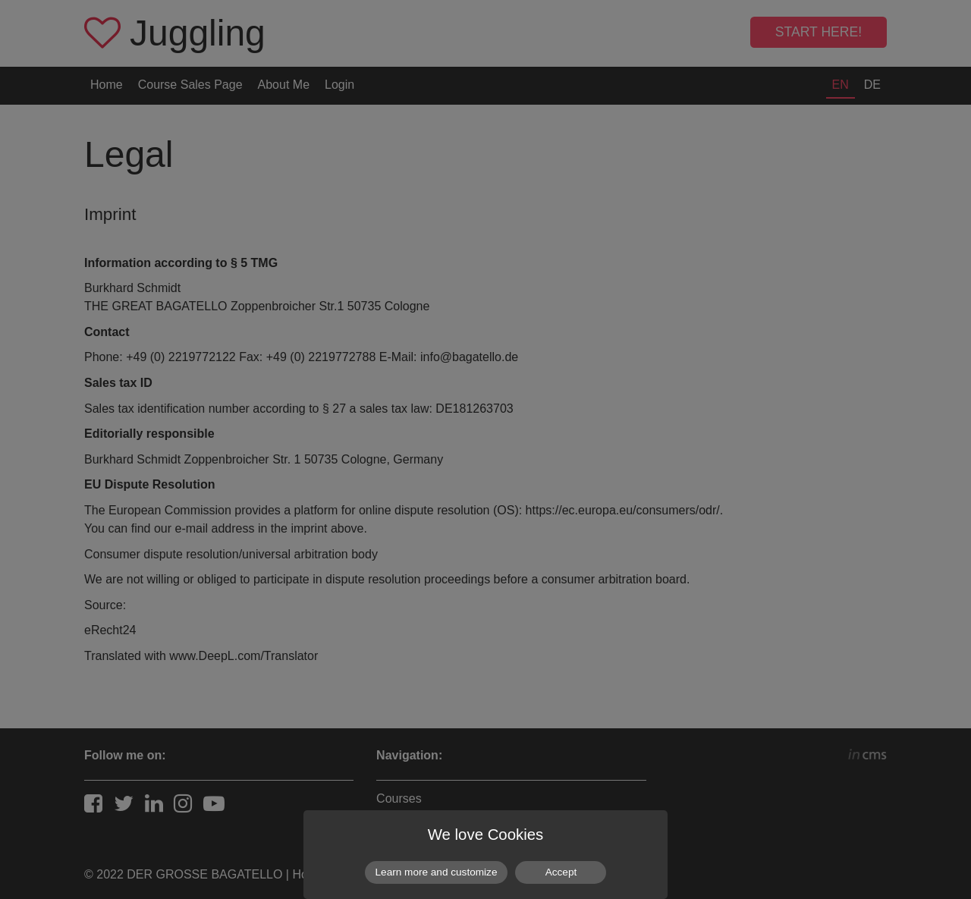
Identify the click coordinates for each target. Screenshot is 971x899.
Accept (561, 872)
